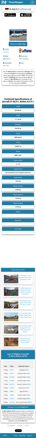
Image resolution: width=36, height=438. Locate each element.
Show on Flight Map (18, 44)
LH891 (12, 391)
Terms (16, 436)
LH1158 (11, 377)
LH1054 (11, 380)
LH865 (12, 388)
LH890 (12, 395)
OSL (27, 388)
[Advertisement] (18, 23)
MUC (29, 402)
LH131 (12, 370)
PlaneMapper (11, 425)
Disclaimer (23, 436)
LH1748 (11, 402)
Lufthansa (24, 9)
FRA (28, 373)
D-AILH (27, 425)
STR (26, 370)
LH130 (12, 373)
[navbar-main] (32, 2)
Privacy (30, 436)
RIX (26, 391)
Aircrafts (19, 425)
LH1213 (11, 384)
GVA (28, 384)
